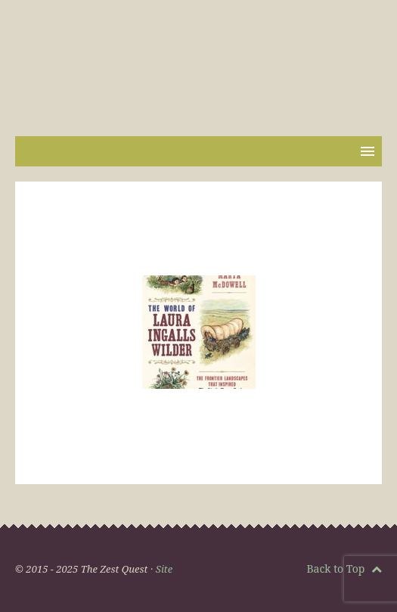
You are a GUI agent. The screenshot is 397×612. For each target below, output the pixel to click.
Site (164, 569)
